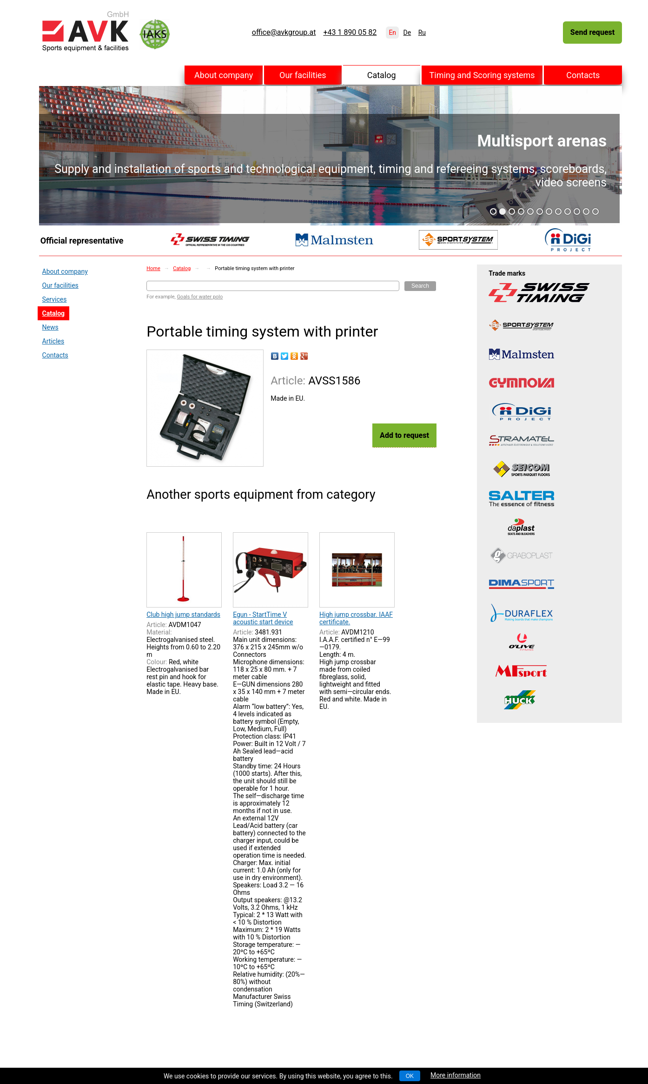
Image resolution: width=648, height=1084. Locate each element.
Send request (592, 32)
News (50, 327)
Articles (53, 341)
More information (455, 1075)
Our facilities (302, 75)
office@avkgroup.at (284, 32)
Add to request (404, 435)
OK (410, 1076)
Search (420, 286)
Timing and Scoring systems (482, 75)
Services (54, 299)
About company (223, 75)
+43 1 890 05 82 (350, 32)
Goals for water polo (200, 297)
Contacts (583, 75)
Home (153, 268)
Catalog (381, 75)
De (407, 32)
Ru (422, 32)
